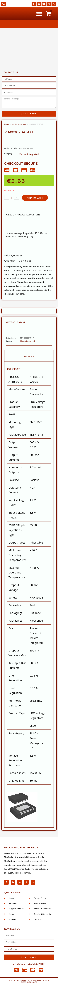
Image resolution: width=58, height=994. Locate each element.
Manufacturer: (17, 389)
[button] (3, 4)
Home (6, 124)
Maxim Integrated (19, 124)
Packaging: (15, 605)
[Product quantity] (11, 198)
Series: (12, 597)
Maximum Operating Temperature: (17, 572)
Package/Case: (17, 434)
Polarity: (13, 480)
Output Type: (16, 542)
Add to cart (35, 197)
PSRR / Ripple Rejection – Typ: (16, 530)
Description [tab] (29, 356)
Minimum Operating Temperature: (17, 555)
